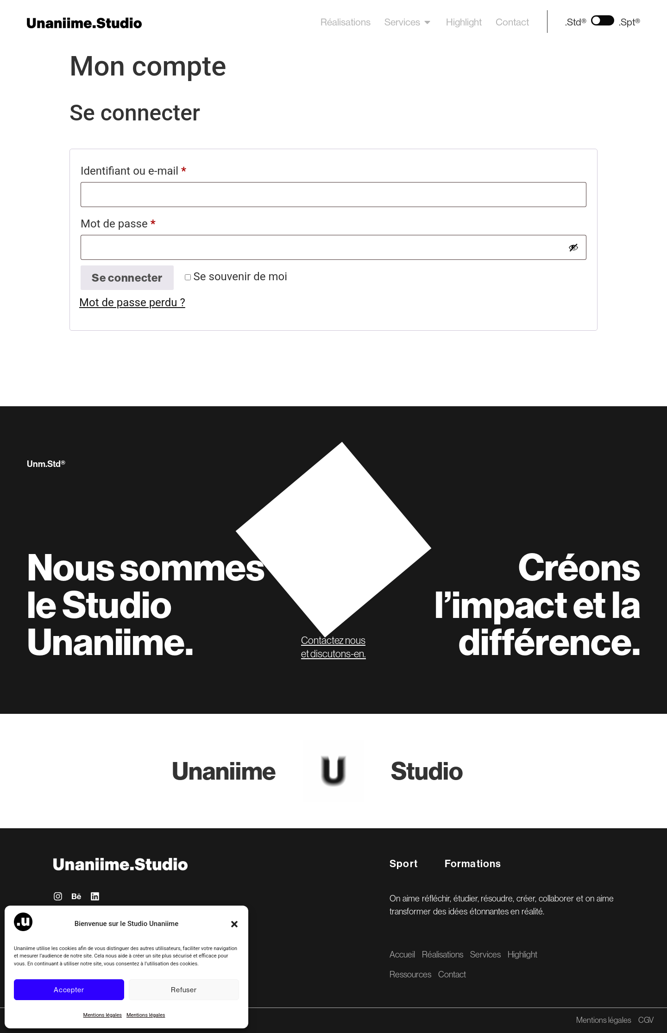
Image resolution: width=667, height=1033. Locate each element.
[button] (234, 924)
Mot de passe (145, 221)
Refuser (183, 989)
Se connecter (127, 277)
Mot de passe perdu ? (132, 302)
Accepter (69, 989)
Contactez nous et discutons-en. (333, 647)
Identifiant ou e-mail (160, 168)
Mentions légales (102, 1015)
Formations (473, 863)
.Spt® (629, 22)
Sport (404, 863)
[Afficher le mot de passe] (573, 247)
